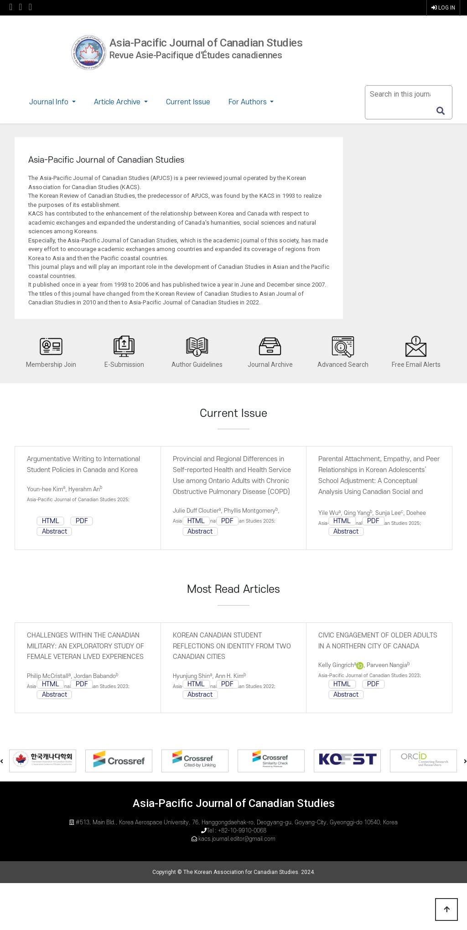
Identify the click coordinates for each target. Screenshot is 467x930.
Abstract (54, 531)
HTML (50, 521)
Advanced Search (342, 351)
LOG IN (443, 8)
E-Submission (124, 351)
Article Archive (118, 102)
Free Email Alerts (416, 351)
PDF (82, 521)
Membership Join (51, 351)
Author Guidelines (197, 351)
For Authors (248, 102)
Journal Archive (270, 351)
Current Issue (188, 102)
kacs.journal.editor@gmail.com (236, 839)
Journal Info (49, 102)
